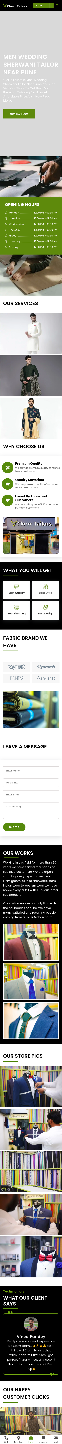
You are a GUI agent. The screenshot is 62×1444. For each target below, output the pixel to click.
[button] (19, 113)
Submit (14, 827)
